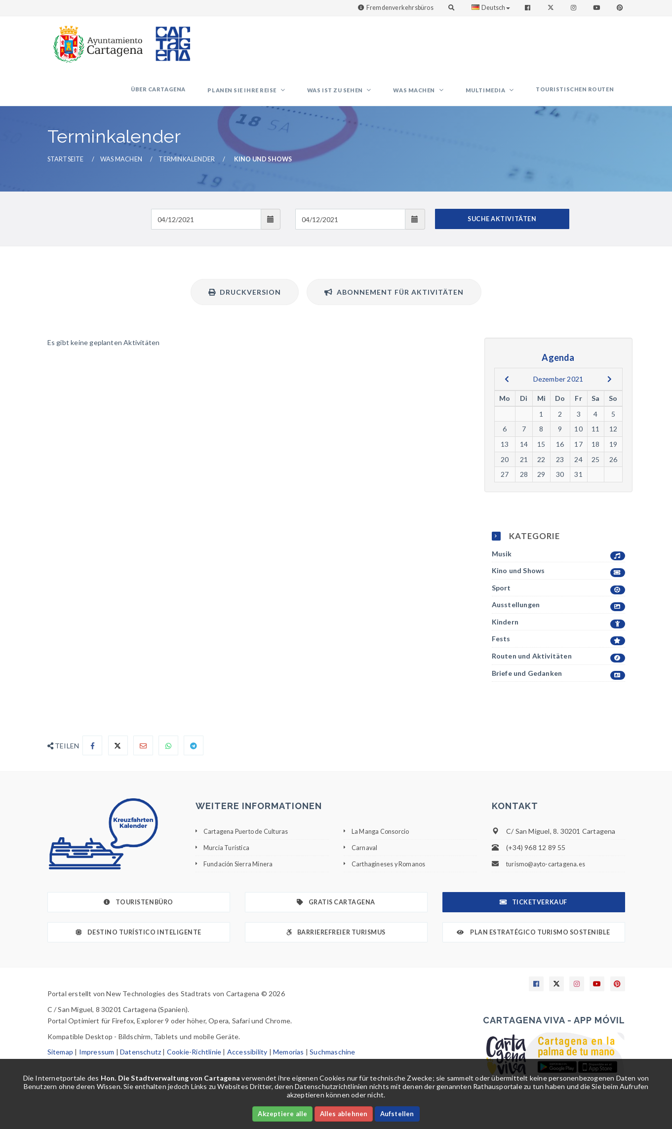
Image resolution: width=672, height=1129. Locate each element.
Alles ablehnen (344, 1114)
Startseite (65, 169)
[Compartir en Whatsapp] (168, 756)
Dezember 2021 (558, 389)
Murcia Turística (228, 858)
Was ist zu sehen (371, 95)
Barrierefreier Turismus (335, 942)
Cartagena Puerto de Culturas (251, 841)
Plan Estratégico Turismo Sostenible (533, 942)
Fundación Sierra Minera (241, 874)
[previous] (506, 389)
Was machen (440, 95)
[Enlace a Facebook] (528, 7)
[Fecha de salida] (350, 229)
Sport (558, 598)
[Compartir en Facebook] (92, 756)
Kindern (558, 632)
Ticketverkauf (533, 912)
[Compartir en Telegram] (193, 756)
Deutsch (491, 7)
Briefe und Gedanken (558, 683)
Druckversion (244, 302)
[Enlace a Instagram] (574, 7)
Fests (558, 649)
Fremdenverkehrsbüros (400, 7)
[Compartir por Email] (143, 756)
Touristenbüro (138, 912)
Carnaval (365, 858)
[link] (95, 39)
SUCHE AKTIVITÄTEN (502, 229)
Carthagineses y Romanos (393, 874)
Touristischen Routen (580, 94)
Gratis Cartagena (336, 912)
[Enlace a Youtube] (597, 7)
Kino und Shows (558, 581)
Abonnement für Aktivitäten (394, 302)
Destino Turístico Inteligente (138, 942)
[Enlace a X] (556, 994)
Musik (558, 564)
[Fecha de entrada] (206, 229)
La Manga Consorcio (384, 841)
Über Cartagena (214, 94)
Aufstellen (397, 1114)
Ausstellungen (558, 615)
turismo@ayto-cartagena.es (550, 874)
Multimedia (501, 95)
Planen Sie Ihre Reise (289, 95)
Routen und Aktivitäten (558, 666)
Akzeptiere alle (282, 1114)
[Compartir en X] (118, 756)
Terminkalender (186, 169)
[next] (609, 389)
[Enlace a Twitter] (552, 7)
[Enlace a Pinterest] (621, 7)
